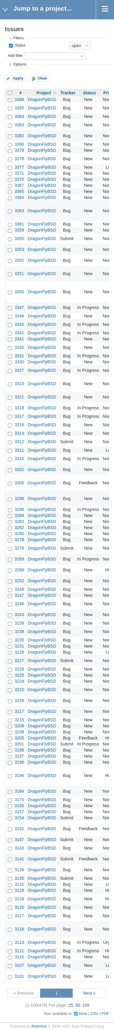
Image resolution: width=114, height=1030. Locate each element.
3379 (19, 150)
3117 (19, 915)
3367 (19, 185)
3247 (19, 595)
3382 (19, 135)
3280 (19, 533)
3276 (19, 548)
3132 (19, 884)
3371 (19, 173)
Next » (89, 993)
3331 (19, 355)
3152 (19, 828)
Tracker (68, 92)
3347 (19, 307)
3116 (19, 929)
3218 (19, 700)
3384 (19, 116)
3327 (19, 370)
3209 (19, 725)
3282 (19, 527)
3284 (19, 515)
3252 (19, 580)
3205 (19, 738)
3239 (19, 623)
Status (20, 45)
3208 (19, 731)
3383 (19, 124)
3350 (19, 291)
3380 (19, 144)
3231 (19, 646)
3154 (19, 817)
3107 (19, 965)
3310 (19, 458)
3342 (19, 332)
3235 (19, 640)
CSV (94, 1014)
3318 (19, 407)
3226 (19, 669)
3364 (19, 197)
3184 (19, 791)
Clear (42, 78)
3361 (19, 224)
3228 (19, 652)
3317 (19, 416)
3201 (19, 744)
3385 (19, 108)
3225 (19, 675)
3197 (19, 756)
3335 (19, 347)
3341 (19, 338)
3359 (19, 230)
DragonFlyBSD (42, 99)
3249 (19, 589)
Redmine (39, 1026)
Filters (18, 38)
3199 (19, 750)
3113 (19, 942)
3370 (19, 179)
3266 (19, 569)
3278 (19, 539)
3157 (19, 811)
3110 (19, 956)
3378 (19, 158)
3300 (19, 482)
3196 (19, 762)
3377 (19, 167)
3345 (19, 324)
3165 (19, 805)
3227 (19, 660)
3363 (19, 210)
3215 (19, 719)
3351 (19, 273)
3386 (19, 99)
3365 (19, 191)
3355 (19, 238)
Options (19, 64)
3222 (19, 689)
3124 (19, 898)
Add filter (15, 56)
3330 (19, 361)
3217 (19, 711)
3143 (19, 848)
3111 (19, 950)
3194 (19, 775)
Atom (82, 1014)
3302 (19, 469)
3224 (19, 681)
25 (70, 1005)
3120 (19, 907)
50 (77, 1005)
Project (43, 92)
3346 (19, 316)
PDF (105, 1014)
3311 (19, 450)
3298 (19, 498)
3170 (19, 799)
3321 (19, 397)
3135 (19, 878)
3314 (19, 433)
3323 (19, 383)
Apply (18, 78)
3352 (19, 260)
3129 (19, 890)
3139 (19, 869)
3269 (19, 559)
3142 (19, 858)
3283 (19, 521)
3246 (19, 603)
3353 (19, 249)
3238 (19, 631)
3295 (19, 509)
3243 (19, 614)
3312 (19, 441)
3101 (19, 976)
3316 (19, 424)
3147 (19, 839)
